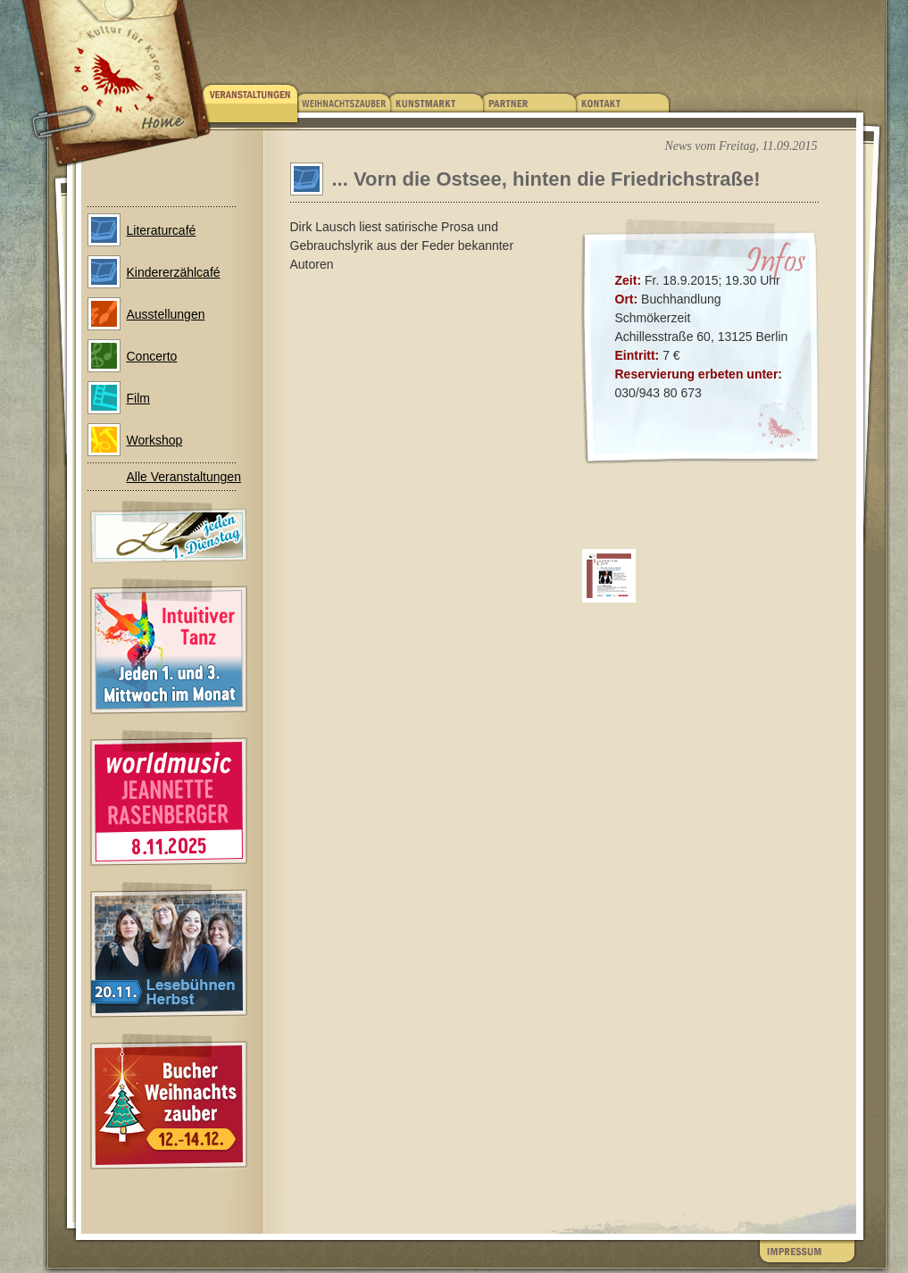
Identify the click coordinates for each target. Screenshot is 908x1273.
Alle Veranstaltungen (184, 477)
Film (138, 398)
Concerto (152, 356)
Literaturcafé (161, 230)
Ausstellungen (166, 314)
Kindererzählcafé (174, 272)
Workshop (155, 440)
